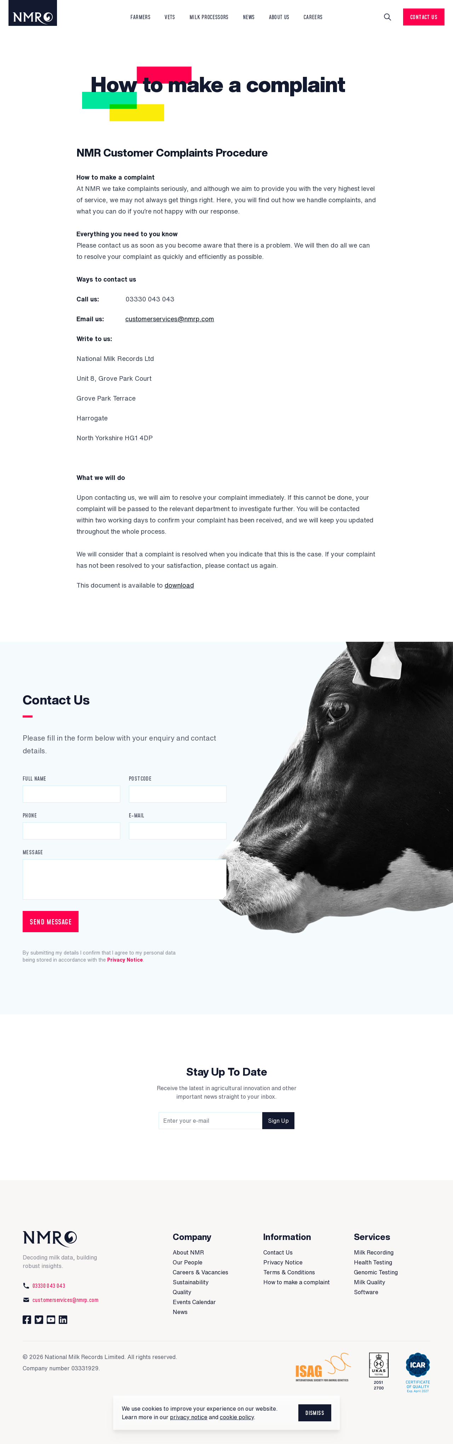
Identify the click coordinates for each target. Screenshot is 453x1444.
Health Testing (373, 1262)
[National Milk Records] (68, 1239)
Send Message (50, 921)
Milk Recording (374, 1252)
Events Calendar (194, 1302)
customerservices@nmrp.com (169, 319)
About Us (279, 17)
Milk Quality (369, 1282)
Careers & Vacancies (200, 1272)
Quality (182, 1292)
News (180, 1312)
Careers (313, 17)
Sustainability (191, 1282)
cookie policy (237, 1417)
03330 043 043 (44, 1285)
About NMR (188, 1252)
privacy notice (188, 1417)
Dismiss (314, 1412)
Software (366, 1292)
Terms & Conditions (289, 1272)
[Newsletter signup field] (226, 1120)
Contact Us (423, 17)
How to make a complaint (296, 1282)
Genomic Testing (376, 1272)
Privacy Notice (125, 959)
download (179, 585)
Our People (187, 1262)
